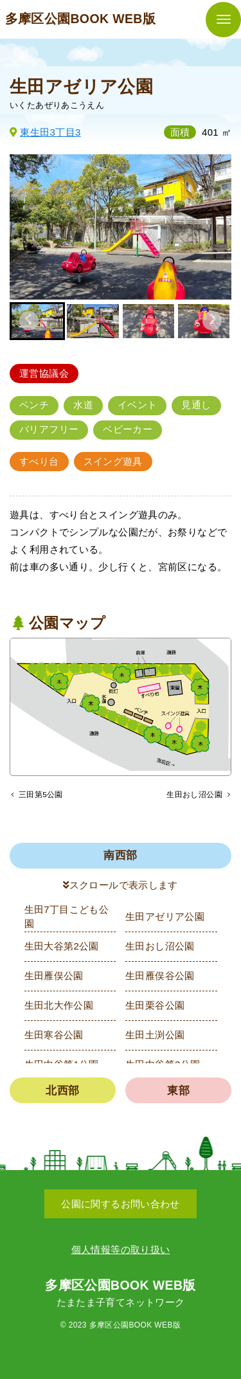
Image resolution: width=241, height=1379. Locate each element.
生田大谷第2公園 (61, 948)
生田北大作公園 (59, 1007)
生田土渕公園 (154, 1037)
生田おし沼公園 (160, 948)
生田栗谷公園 (154, 1007)
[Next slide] (212, 320)
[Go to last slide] (29, 320)
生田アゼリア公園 (164, 919)
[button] (92, 320)
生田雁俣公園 (54, 978)
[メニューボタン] (223, 19)
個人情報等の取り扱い (120, 1249)
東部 (178, 1092)
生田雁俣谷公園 (160, 978)
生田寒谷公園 (54, 1037)
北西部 (62, 1092)
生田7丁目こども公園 (66, 919)
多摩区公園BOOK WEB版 (80, 19)
